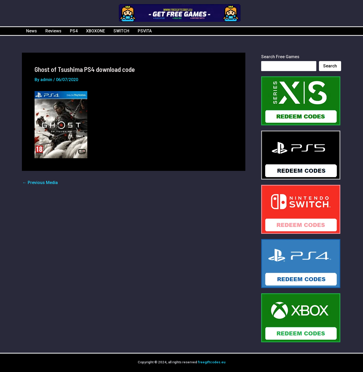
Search (330, 65)
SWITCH (121, 30)
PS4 (74, 30)
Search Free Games (280, 56)
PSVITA (145, 30)
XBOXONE (95, 30)
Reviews (53, 30)
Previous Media (40, 183)
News (31, 30)
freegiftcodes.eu (212, 362)
